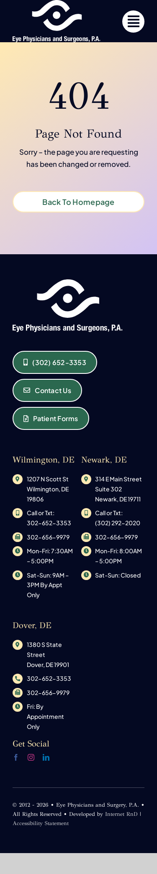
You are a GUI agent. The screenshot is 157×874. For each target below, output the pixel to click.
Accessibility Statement (41, 823)
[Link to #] (133, 21)
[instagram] (31, 757)
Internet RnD (121, 814)
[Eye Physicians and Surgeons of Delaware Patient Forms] (51, 418)
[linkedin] (46, 757)
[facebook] (16, 757)
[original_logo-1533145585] (68, 282)
